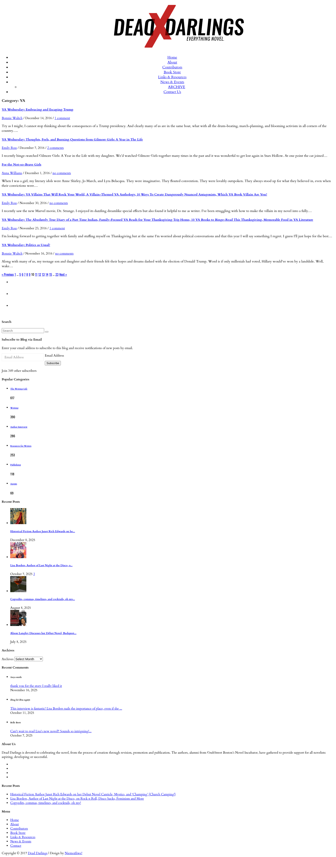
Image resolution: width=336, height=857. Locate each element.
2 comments (55, 148)
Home (172, 57)
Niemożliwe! (73, 853)
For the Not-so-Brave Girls (21, 164)
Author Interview (18, 427)
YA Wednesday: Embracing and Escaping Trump (37, 109)
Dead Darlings (38, 853)
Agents (13, 483)
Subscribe (52, 363)
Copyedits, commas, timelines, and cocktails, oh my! (45, 803)
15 (50, 274)
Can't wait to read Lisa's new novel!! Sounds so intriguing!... (51, 731)
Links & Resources (172, 77)
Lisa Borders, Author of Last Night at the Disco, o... (41, 565)
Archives (8, 659)
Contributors (172, 67)
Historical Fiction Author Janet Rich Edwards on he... (42, 531)
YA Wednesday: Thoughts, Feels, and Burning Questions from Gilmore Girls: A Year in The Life (72, 139)
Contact (15, 846)
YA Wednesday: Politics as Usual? (26, 245)
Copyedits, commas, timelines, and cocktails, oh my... (42, 599)
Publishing (15, 464)
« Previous (8, 274)
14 (47, 274)
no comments (61, 173)
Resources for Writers (21, 446)
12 (39, 274)
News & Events (172, 82)
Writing (14, 407)
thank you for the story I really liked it (36, 686)
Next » (63, 274)
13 (43, 274)
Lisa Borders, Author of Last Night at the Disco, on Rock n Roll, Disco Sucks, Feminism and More (77, 798)
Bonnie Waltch (12, 118)
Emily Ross (9, 148)
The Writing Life (18, 388)
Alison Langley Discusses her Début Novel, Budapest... (43, 633)
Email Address (54, 355)
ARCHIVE (176, 87)
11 (36, 274)
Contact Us (172, 91)
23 (57, 274)
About (172, 62)
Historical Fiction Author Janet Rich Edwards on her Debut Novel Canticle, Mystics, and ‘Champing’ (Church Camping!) (93, 794)
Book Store (172, 72)
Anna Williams (12, 173)
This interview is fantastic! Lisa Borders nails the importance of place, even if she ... (66, 708)
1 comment (62, 118)
